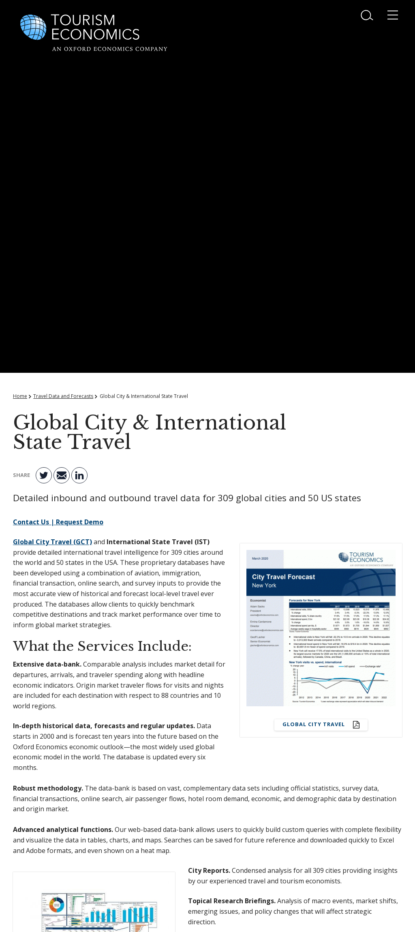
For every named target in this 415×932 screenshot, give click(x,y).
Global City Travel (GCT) (52, 541)
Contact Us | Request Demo (58, 521)
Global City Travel (314, 724)
